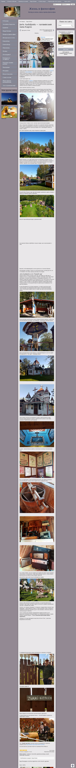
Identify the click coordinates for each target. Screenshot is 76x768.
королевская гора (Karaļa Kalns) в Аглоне (35, 745)
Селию (51, 71)
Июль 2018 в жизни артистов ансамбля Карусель (46, 30)
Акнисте (31, 81)
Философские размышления (7, 81)
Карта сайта (67, 1)
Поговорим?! (7, 54)
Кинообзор (6, 41)
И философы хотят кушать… (55, 1)
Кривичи (5, 27)
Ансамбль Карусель (9, 24)
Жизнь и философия (42, 8)
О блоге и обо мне (11, 1)
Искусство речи (7, 74)
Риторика (5, 70)
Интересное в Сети (9, 37)
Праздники (6, 67)
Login (73, 4)
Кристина (46, 37)
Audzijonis (29, 754)
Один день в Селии (26, 30)
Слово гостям (7, 77)
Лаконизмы (6, 48)
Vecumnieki (33, 754)
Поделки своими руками (8, 63)
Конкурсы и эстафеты (6, 58)
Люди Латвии (33, 1)
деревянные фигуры (41, 754)
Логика (5, 51)
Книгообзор (6, 44)
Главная (3, 1)
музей (47, 754)
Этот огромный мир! (9, 85)
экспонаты (27, 756)
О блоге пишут (42, 1)
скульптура (22, 756)
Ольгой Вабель (29, 72)
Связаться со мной (23, 1)
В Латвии (5, 21)
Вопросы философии (9, 34)
